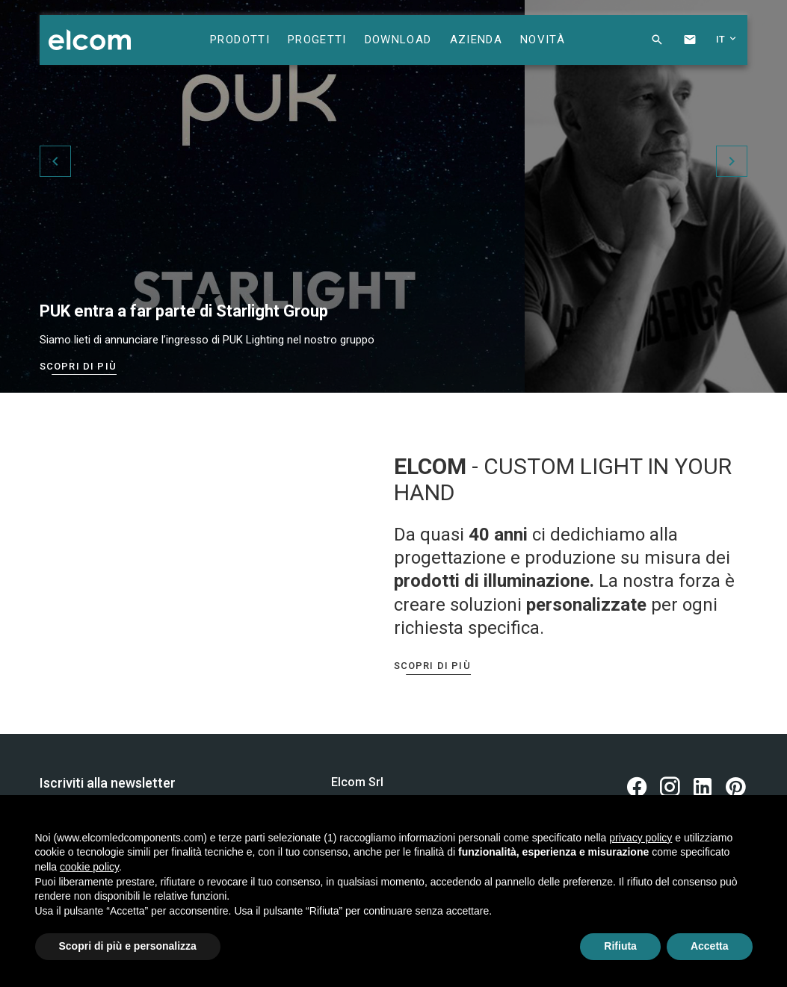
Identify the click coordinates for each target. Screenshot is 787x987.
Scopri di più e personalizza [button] (128, 946)
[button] (645, 43)
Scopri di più (78, 366)
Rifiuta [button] (620, 946)
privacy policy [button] (640, 838)
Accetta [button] (710, 946)
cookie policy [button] (89, 867)
